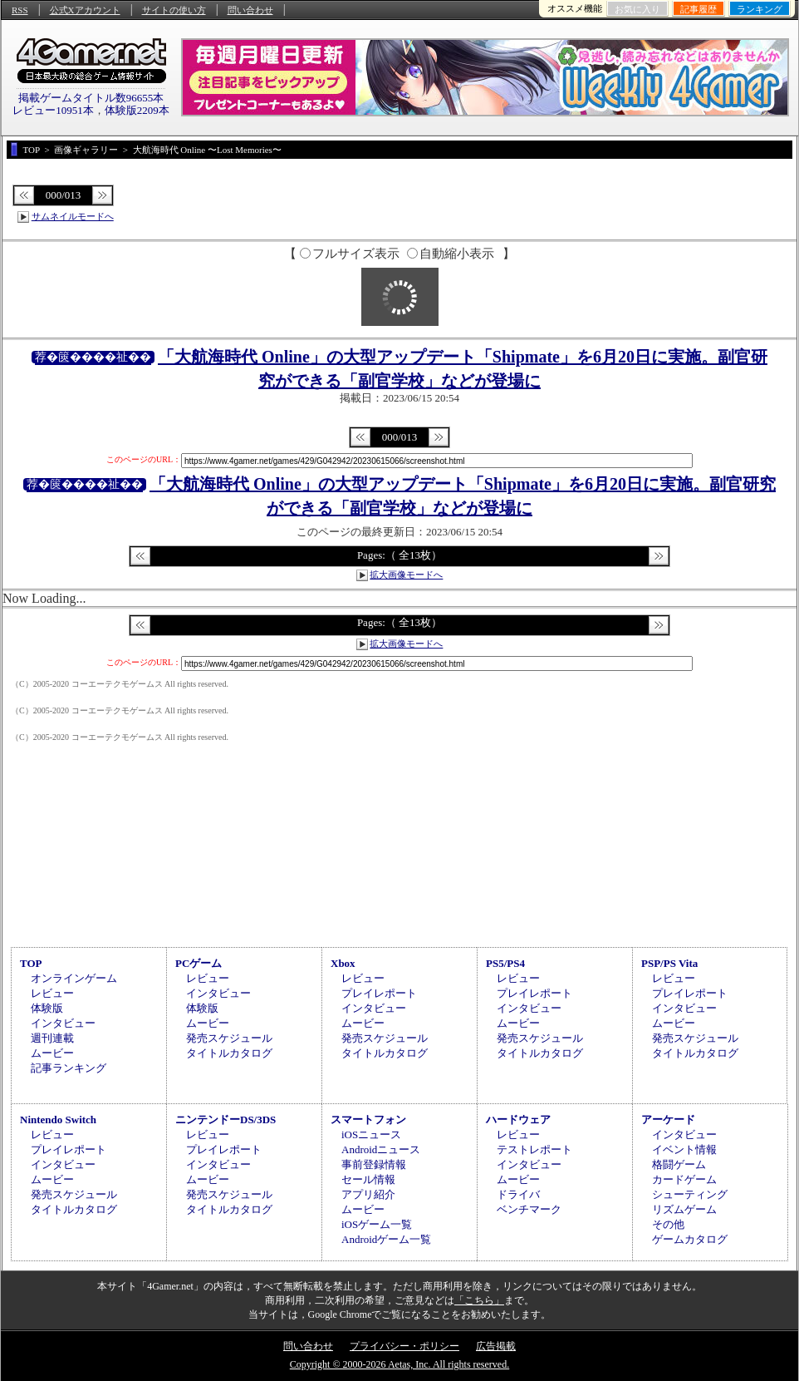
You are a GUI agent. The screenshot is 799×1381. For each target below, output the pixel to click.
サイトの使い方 (174, 10)
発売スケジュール (229, 1038)
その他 (668, 1224)
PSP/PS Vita (669, 963)
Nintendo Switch (58, 1119)
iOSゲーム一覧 (376, 1224)
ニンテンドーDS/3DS (225, 1119)
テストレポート (534, 1149)
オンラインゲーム (74, 978)
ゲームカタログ (690, 1239)
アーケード (668, 1119)
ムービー (52, 1053)
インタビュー (63, 1023)
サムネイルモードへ (73, 216)
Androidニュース (380, 1149)
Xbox (343, 963)
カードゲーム (684, 1179)
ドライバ (518, 1194)
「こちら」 (479, 1300)
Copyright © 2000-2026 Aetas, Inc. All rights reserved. (399, 1364)
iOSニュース (371, 1134)
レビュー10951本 (53, 110)
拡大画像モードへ (406, 575)
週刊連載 (52, 1038)
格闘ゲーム (679, 1164)
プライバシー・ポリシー (404, 1346)
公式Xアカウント (85, 10)
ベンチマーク (529, 1209)
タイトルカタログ (229, 1053)
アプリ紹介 (368, 1194)
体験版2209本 (137, 110)
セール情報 (368, 1179)
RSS (20, 10)
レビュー (52, 993)
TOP (31, 963)
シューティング (690, 1194)
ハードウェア (518, 1119)
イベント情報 (684, 1149)
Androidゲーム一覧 (386, 1239)
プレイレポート (379, 993)
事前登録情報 (373, 1164)
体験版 (47, 1008)
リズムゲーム (684, 1209)
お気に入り (637, 9)
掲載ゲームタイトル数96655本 (91, 97)
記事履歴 (698, 9)
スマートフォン (368, 1119)
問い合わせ (250, 10)
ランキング (759, 9)
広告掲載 (496, 1346)
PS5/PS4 (505, 963)
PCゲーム (198, 963)
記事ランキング (68, 1068)
